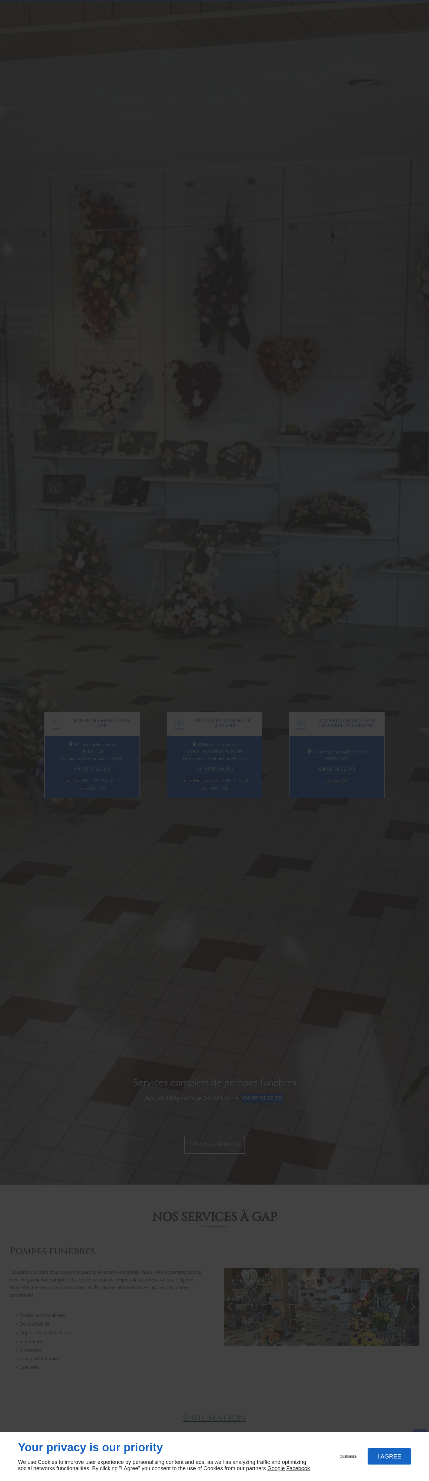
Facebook (298, 1468)
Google (276, 1468)
